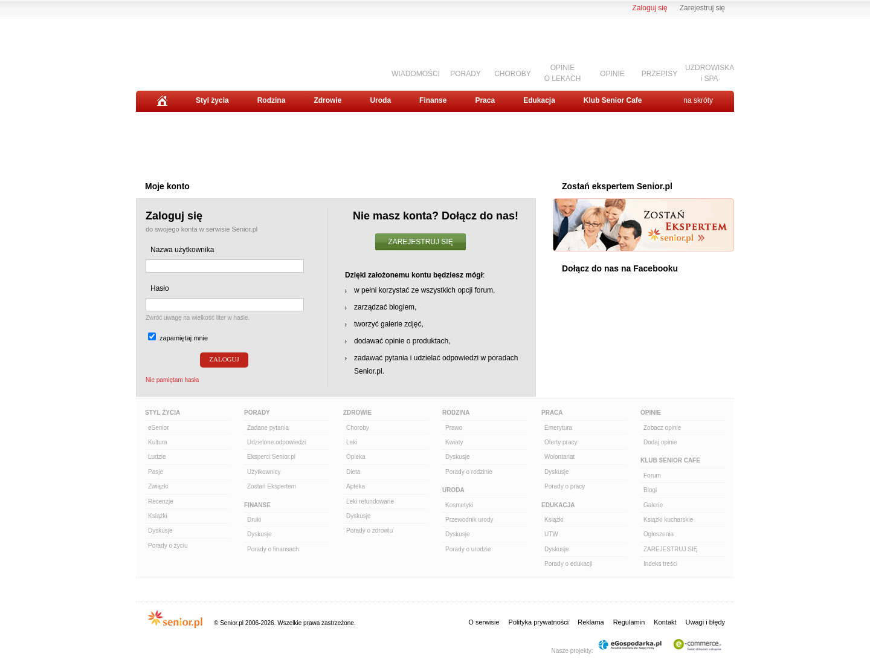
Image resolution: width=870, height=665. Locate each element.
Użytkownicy (264, 472)
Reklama (591, 622)
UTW (551, 534)
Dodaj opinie (660, 442)
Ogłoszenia (658, 534)
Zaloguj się (650, 8)
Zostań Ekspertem (271, 486)
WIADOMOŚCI (416, 74)
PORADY (465, 74)
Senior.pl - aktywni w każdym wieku (202, 49)
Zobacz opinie (662, 427)
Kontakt (665, 622)
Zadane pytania (268, 427)
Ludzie (157, 456)
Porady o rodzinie (468, 472)
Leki (351, 442)
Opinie (650, 412)
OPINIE (612, 74)
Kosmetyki (459, 505)
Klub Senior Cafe (613, 100)
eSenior (158, 427)
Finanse (432, 100)
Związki (158, 486)
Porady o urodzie (468, 549)
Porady (257, 412)
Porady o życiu (168, 545)
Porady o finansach (273, 549)
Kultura (157, 442)
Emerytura (558, 427)
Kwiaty (454, 442)
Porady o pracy (564, 486)
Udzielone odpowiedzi (276, 442)
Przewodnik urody (469, 519)
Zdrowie (327, 100)
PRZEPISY (659, 74)
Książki (157, 516)
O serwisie (483, 622)
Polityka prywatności (539, 622)
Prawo (453, 427)
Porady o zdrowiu (369, 530)
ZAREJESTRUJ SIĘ (420, 242)
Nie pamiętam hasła (172, 380)
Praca (485, 100)
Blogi (650, 490)
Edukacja (539, 100)
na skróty (698, 100)
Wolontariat (559, 456)
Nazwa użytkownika (182, 249)
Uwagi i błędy (705, 622)
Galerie (653, 505)
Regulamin (629, 622)
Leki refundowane (370, 501)
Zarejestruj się (702, 8)
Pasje (155, 472)
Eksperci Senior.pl (271, 456)
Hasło (159, 288)
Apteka (355, 486)
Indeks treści (660, 563)
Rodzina (271, 100)
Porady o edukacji (568, 563)
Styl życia (212, 100)
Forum (652, 475)
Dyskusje (160, 530)
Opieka (356, 456)
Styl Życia (162, 412)
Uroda (380, 100)
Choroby (357, 427)
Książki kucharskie (668, 519)
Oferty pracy (560, 442)
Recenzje (160, 501)
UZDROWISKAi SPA (709, 72)
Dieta (353, 472)
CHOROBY (512, 74)
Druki (254, 519)
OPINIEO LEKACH (562, 72)
